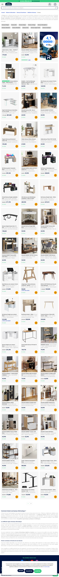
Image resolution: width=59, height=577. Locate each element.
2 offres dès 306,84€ (6, 321)
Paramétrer (29, 571)
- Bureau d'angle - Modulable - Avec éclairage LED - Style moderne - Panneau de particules (10, 201)
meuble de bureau (41, 515)
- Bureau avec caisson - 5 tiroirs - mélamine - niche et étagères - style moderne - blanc (48, 85)
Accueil (3, 12)
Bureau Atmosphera (42, 25)
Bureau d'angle (5, 25)
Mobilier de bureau (32, 12)
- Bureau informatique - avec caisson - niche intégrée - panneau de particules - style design (49, 172)
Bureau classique (47, 28)
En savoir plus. (46, 567)
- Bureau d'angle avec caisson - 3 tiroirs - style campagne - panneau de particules (10, 318)
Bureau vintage (31, 25)
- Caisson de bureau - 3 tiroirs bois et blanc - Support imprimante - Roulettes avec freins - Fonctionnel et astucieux (29, 435)
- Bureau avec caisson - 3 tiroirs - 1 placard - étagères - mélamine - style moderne (9, 288)
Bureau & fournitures (21, 12)
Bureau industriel (6, 28)
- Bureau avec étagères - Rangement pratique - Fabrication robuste (48, 434)
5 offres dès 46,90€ (25, 291)
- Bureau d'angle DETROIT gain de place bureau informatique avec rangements (28, 172)
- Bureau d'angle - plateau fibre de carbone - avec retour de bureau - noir (10, 230)
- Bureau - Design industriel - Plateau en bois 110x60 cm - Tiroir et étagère (49, 258)
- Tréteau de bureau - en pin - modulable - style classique (29, 288)
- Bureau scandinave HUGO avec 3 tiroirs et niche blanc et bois (29, 405)
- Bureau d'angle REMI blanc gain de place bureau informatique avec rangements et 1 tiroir (29, 230)
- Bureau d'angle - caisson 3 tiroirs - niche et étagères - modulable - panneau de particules (49, 464)
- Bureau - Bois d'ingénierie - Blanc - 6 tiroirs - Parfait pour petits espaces (9, 54)
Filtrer (55, 575)
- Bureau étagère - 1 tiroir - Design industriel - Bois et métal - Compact (49, 347)
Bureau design (22, 25)
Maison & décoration (10, 12)
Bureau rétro (25, 28)
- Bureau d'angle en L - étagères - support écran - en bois (10, 492)
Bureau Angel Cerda (35, 28)
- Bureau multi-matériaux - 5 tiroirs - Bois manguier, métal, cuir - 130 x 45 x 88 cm (48, 288)
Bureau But (13, 25)
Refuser (17, 571)
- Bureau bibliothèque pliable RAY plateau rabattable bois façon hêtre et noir (29, 377)
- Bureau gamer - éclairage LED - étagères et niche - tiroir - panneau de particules (9, 172)
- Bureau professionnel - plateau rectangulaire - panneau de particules (10, 143)
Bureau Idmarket (16, 28)
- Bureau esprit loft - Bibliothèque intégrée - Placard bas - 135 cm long (48, 113)
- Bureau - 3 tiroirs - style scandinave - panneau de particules (49, 492)
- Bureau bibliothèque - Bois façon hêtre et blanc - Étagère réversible (48, 405)
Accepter (41, 571)
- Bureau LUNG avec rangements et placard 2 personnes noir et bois (10, 407)
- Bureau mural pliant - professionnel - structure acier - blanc (28, 464)
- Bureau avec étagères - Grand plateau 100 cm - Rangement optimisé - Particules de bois (29, 114)
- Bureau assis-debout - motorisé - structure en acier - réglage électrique (28, 494)
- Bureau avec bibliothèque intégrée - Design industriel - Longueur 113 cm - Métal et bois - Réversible (29, 54)
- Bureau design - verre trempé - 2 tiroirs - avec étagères (9, 114)
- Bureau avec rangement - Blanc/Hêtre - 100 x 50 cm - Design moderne (48, 230)
